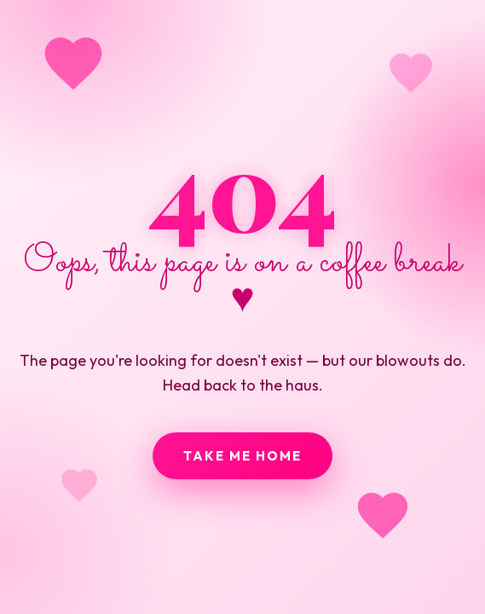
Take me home (242, 456)
